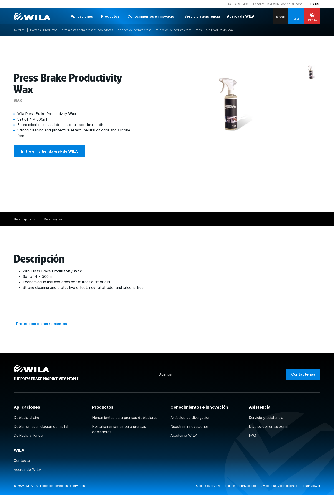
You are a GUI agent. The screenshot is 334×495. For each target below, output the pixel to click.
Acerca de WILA (27, 469)
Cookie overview (208, 485)
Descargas (53, 219)
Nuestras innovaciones (189, 426)
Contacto (22, 460)
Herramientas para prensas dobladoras (124, 417)
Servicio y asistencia (266, 417)
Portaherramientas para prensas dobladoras (119, 429)
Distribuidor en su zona (268, 426)
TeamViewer (311, 485)
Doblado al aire (26, 417)
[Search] (280, 16)
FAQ (252, 435)
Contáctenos (303, 374)
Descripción (24, 219)
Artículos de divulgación (190, 417)
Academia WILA (183, 435)
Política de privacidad (241, 485)
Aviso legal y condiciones (279, 485)
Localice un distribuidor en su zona (278, 4)
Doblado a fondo (28, 435)
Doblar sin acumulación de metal (41, 426)
